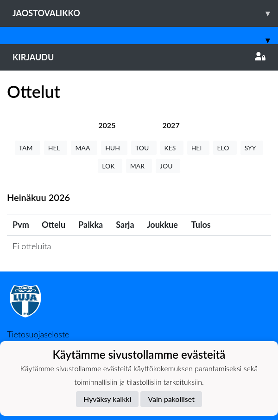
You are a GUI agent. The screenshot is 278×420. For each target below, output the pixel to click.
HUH (114, 148)
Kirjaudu (139, 57)
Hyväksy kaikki (107, 398)
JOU (168, 166)
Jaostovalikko (145, 13)
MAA (84, 148)
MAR (139, 166)
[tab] (107, 125)
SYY (252, 148)
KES (171, 148)
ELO (225, 148)
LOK (110, 166)
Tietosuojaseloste (38, 334)
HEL (55, 148)
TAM (27, 148)
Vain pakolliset (171, 398)
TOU (143, 148)
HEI (198, 148)
